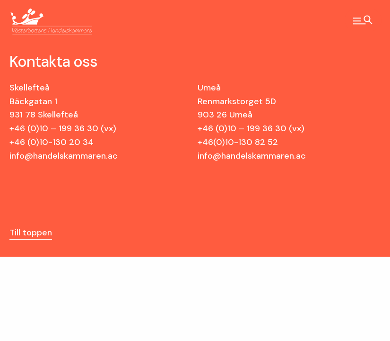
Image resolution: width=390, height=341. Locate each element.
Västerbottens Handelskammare (43, 22)
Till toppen (30, 232)
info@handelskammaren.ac (63, 156)
